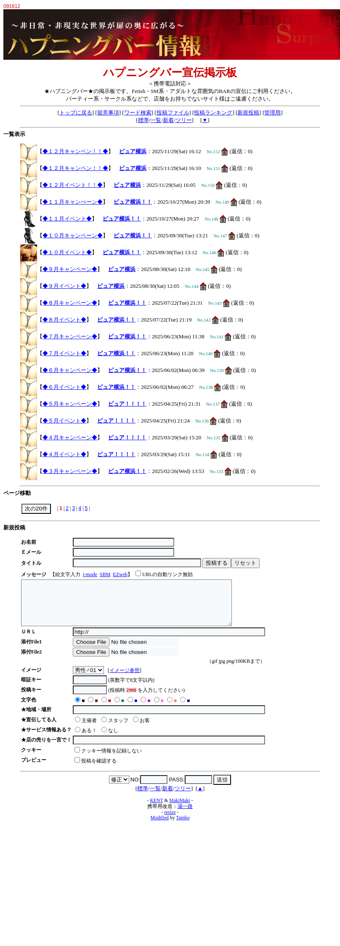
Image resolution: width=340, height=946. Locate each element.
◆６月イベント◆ (64, 387)
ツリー (183, 120)
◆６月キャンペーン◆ (69, 370)
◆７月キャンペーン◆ (69, 336)
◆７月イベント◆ (64, 353)
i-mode (90, 574)
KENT (156, 809)
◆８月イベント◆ (64, 319)
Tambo (182, 826)
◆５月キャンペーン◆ (69, 404)
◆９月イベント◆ (64, 286)
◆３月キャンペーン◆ (69, 471)
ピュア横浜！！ (133, 202)
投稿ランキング (213, 112)
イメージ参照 (124, 679)
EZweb (120, 574)
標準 (143, 120)
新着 (168, 120)
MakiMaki (179, 809)
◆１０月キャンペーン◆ (72, 235)
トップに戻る (75, 112)
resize (169, 821)
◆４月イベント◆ (64, 454)
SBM (105, 574)
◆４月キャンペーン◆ (69, 437)
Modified (159, 826)
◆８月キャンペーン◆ (69, 303)
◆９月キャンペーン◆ (69, 269)
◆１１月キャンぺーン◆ (72, 202)
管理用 (272, 112)
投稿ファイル (173, 112)
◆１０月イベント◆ (67, 252)
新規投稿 (248, 112)
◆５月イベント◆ (64, 420)
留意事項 (108, 112)
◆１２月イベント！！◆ (72, 185)
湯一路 (185, 815)
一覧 (155, 120)
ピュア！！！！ (127, 404)
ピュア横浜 (132, 151)
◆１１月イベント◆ (67, 218)
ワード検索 (137, 112)
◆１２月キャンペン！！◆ (75, 151)
